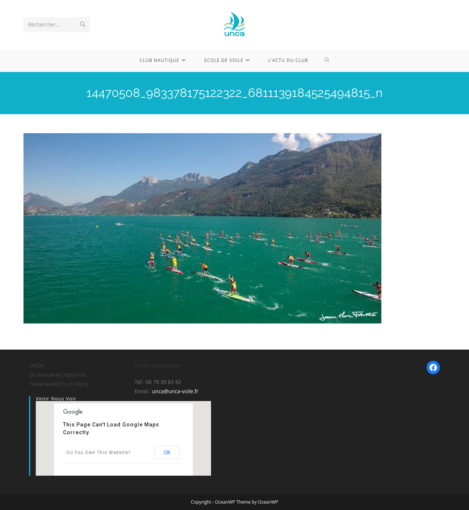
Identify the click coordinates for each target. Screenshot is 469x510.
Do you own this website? (98, 452)
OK (167, 453)
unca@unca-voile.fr (175, 391)
